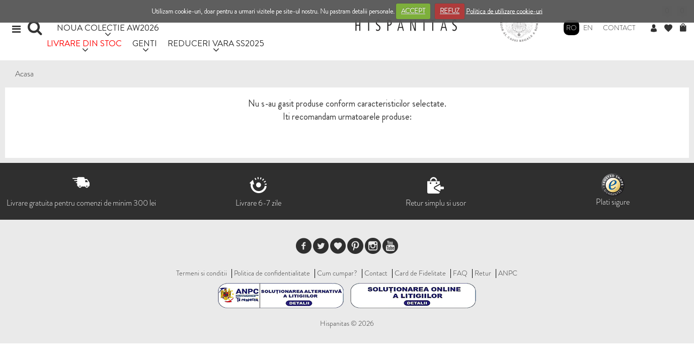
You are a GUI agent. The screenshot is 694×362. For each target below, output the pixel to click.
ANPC (507, 273)
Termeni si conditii (201, 273)
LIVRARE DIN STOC (84, 43)
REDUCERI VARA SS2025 (216, 43)
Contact (619, 28)
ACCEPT (413, 11)
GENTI (144, 43)
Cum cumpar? (337, 273)
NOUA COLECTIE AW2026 (108, 27)
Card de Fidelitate (420, 273)
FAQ (460, 273)
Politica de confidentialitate (272, 273)
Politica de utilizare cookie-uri (504, 11)
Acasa (24, 73)
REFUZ (449, 11)
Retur (483, 273)
